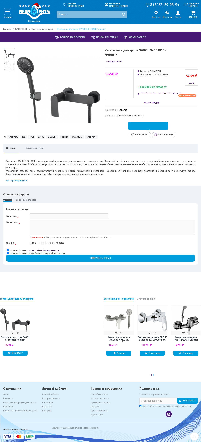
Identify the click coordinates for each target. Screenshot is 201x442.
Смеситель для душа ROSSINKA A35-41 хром (186, 338)
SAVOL (51, 137)
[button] (151, 375)
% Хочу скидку (151, 102)
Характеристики (37, 156)
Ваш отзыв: (12, 231)
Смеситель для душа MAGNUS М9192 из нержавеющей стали (119, 338)
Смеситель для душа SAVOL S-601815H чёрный (15, 338)
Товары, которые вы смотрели (16, 299)
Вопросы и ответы (26, 207)
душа (38, 137)
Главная (7, 29)
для (27, 137)
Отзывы (7, 207)
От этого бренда (146, 299)
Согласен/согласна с (165, 406)
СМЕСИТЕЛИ (21, 29)
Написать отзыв (114, 61)
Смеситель (13, 137)
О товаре (12, 156)
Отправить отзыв (100, 267)
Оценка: (10, 252)
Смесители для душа (42, 29)
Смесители (30, 144)
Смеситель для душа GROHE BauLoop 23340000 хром (152, 338)
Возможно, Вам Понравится (119, 299)
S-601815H (65, 137)
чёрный (81, 137)
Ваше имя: (11, 224)
